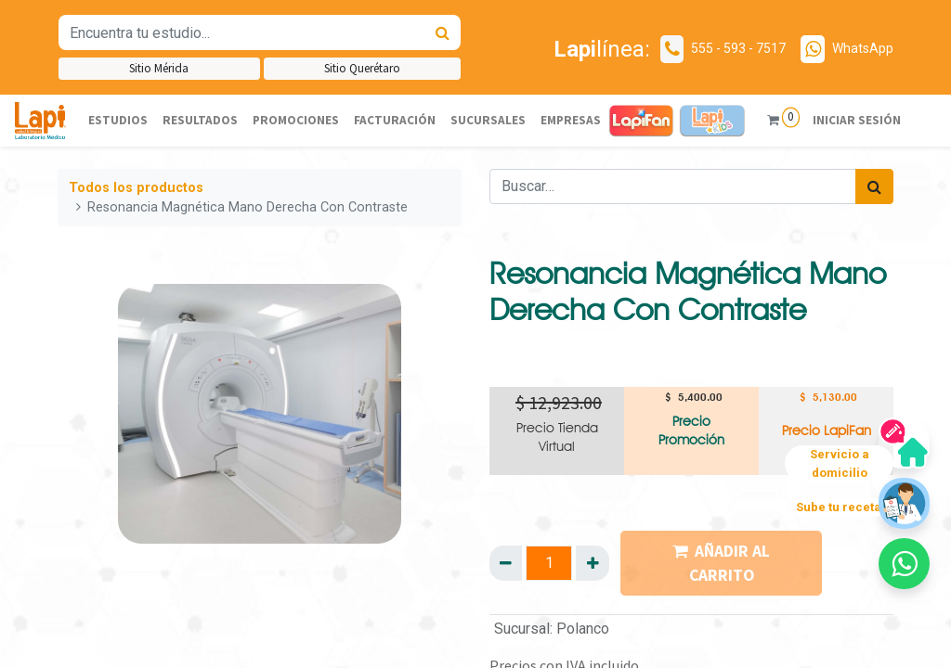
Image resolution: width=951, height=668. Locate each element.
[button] (904, 563)
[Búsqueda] (442, 32)
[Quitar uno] (505, 563)
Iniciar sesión (856, 120)
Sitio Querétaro (362, 68)
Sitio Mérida (159, 68)
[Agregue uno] (592, 563)
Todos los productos (136, 188)
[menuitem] (118, 120)
